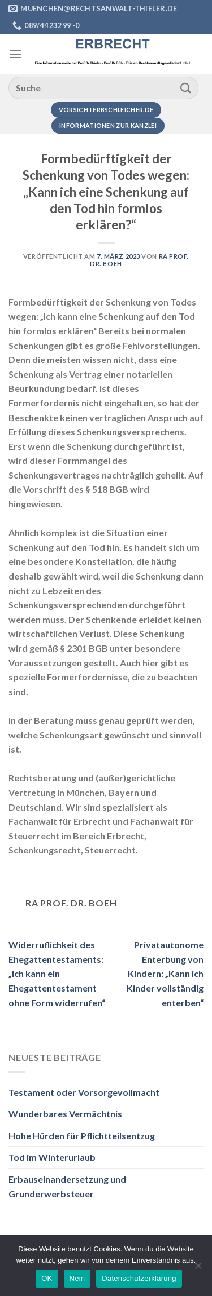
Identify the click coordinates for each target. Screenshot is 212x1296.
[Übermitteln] (186, 88)
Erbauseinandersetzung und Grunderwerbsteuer (67, 1186)
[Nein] (198, 1269)
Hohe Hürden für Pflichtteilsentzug (81, 1135)
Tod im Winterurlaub (52, 1157)
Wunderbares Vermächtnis (65, 1113)
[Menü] (15, 54)
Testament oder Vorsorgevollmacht (83, 1092)
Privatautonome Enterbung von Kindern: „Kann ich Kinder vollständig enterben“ (165, 973)
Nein (77, 1278)
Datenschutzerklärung (139, 1278)
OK (46, 1278)
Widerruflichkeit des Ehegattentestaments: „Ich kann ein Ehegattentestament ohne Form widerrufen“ (56, 973)
